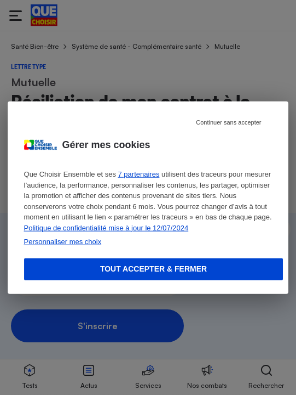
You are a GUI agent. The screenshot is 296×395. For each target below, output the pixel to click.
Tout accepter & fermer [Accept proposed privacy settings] (153, 268)
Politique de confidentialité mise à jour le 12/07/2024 (106, 227)
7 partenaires (139, 174)
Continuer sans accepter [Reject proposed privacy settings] (228, 122)
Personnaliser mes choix (63, 242)
